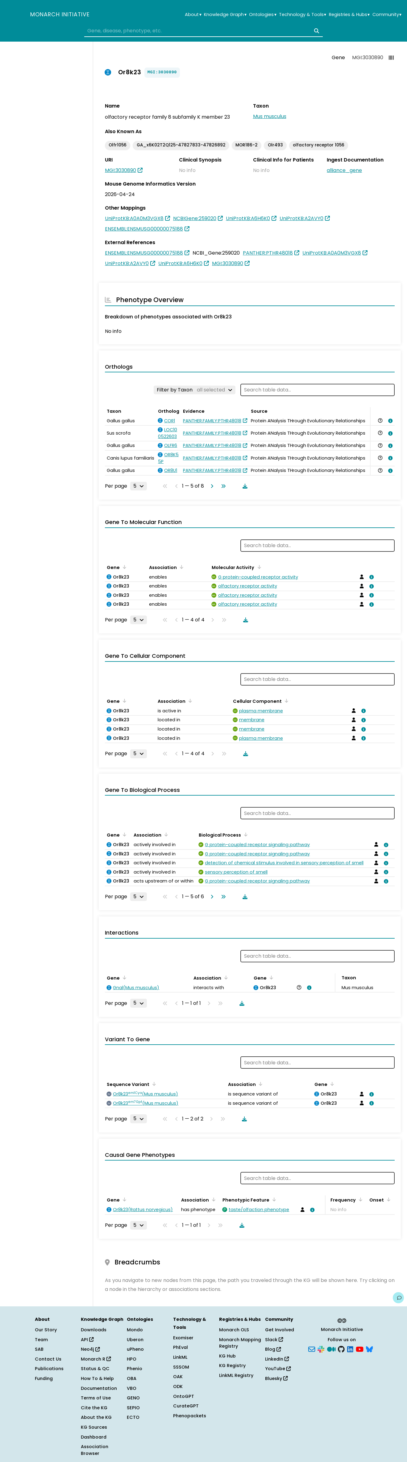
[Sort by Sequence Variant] (153, 1084)
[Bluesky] (369, 1349)
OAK (178, 1377)
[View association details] (389, 421)
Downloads (93, 1330)
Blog (273, 1349)
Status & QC (95, 1369)
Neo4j (90, 1349)
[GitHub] (341, 1349)
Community (386, 14)
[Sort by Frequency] (359, 1199)
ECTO (133, 1417)
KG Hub (227, 1356)
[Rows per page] (138, 486)
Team (41, 1340)
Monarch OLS (234, 1330)
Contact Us (48, 1359)
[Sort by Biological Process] (244, 834)
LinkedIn (277, 1359)
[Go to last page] (222, 486)
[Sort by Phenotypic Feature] (273, 1199)
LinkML (180, 1357)
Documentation (99, 1388)
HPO (131, 1359)
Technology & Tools (302, 14)
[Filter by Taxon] (194, 390)
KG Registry (232, 1365)
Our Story (46, 1330)
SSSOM (181, 1367)
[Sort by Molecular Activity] (258, 567)
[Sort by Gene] (123, 567)
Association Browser (94, 1450)
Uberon (135, 1340)
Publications (49, 1369)
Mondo (135, 1330)
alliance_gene (344, 170)
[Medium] (331, 1349)
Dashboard (93, 1437)
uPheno (135, 1349)
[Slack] (321, 1349)
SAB (39, 1349)
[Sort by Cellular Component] (285, 701)
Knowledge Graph (225, 14)
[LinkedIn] (350, 1349)
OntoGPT (183, 1396)
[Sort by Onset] (387, 1199)
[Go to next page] (210, 486)
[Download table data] (243, 486)
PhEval (180, 1347)
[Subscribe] (311, 1349)
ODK (178, 1386)
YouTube (278, 1369)
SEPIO (133, 1408)
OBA (131, 1378)
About (193, 14)
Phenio (134, 1369)
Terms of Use (96, 1398)
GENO (133, 1398)
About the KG (96, 1417)
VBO (131, 1388)
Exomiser (183, 1338)
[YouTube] (359, 1349)
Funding (44, 1378)
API (87, 1340)
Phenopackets (189, 1416)
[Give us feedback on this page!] (398, 1297)
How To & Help (97, 1378)
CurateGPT (186, 1406)
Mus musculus (269, 116)
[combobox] (203, 31)
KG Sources (94, 1427)
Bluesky (276, 1378)
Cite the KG (94, 1408)
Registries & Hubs (349, 14)
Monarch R (96, 1359)
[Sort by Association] (180, 567)
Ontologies (262, 14)
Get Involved (279, 1330)
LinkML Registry (236, 1375)
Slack (274, 1340)
